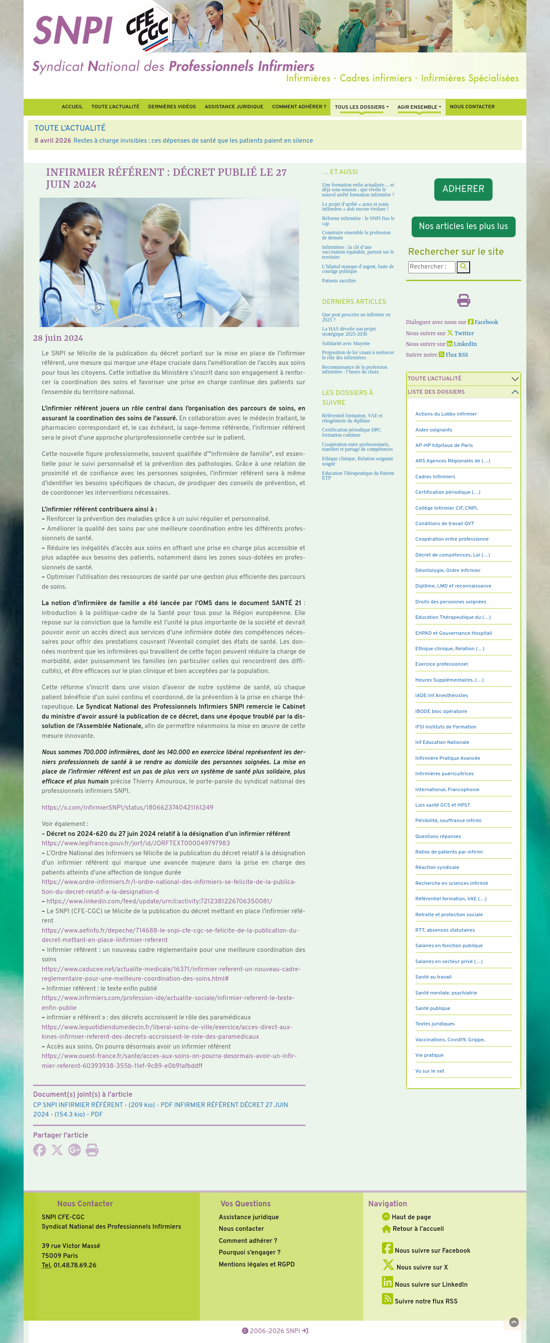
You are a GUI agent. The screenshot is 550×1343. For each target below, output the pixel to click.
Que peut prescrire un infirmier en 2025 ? (356, 317)
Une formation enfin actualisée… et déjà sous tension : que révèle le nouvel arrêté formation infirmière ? (358, 190)
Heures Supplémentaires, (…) (450, 680)
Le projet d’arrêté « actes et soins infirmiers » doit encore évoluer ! (355, 207)
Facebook (483, 322)
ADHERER (463, 189)
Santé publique (433, 1008)
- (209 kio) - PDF (103, 1105)
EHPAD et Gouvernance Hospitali (454, 633)
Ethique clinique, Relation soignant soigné (357, 461)
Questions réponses (438, 836)
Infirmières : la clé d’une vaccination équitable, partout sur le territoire (358, 252)
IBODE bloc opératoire (442, 711)
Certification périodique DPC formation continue (352, 432)
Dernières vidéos (172, 107)
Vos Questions (245, 1204)
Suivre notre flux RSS (420, 1302)
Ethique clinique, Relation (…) (450, 648)
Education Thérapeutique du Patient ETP (358, 476)
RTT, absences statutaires (445, 930)
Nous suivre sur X (415, 1268)
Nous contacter (472, 107)
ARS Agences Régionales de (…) (453, 461)
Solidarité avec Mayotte (346, 343)
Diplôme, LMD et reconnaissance (454, 586)
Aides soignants (434, 430)
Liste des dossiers (436, 392)
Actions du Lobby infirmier (446, 414)
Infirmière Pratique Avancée (448, 758)
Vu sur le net (430, 1071)
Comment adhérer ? (248, 1241)
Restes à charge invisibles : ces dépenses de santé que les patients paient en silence (193, 141)
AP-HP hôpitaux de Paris (444, 445)
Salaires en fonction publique (449, 945)
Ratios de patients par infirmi (449, 852)
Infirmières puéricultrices (445, 774)
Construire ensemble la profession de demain (356, 235)
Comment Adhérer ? (299, 107)
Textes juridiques (435, 1024)
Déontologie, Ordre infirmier (448, 570)
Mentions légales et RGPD (257, 1265)
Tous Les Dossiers (360, 107)
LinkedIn (462, 344)
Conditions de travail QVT (445, 523)
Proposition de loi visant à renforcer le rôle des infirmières (358, 355)
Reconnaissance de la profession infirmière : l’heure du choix (355, 369)
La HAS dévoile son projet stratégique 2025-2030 (349, 331)
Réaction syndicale (437, 867)
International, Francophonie (448, 789)
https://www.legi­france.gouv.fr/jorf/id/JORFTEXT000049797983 (136, 844)
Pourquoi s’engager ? (250, 1253)
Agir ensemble (417, 107)
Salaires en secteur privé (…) (449, 961)
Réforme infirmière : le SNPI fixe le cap (358, 221)
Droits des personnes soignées (451, 602)
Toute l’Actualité (116, 107)
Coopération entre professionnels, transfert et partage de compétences (357, 447)
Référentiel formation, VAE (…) (451, 899)
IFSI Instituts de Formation (446, 727)
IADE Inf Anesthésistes (442, 695)
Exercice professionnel (442, 664)
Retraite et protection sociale (449, 915)
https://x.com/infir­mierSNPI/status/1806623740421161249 (128, 808)
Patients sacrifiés (339, 281)
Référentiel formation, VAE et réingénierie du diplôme (352, 418)
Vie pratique (430, 1055)
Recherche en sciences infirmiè (452, 883)
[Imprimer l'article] (92, 1153)
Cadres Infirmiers (435, 477)
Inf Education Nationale (443, 742)
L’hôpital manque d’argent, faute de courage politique (358, 269)
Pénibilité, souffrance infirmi (449, 820)
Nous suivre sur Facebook (426, 1251)
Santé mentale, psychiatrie (446, 993)
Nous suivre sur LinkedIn (425, 1285)
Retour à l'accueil (413, 1229)
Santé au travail (434, 977)
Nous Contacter (85, 1204)
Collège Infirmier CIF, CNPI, (447, 508)
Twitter (460, 333)
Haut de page (406, 1218)
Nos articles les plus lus (463, 227)
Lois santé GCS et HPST (443, 805)
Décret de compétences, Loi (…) (453, 555)
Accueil (71, 107)
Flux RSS (453, 355)
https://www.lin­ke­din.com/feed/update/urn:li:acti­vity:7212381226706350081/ (159, 902)
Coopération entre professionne (452, 539)
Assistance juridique (234, 107)
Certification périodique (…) (448, 492)
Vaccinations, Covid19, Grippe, (450, 1040)
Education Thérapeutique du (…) (453, 617)
